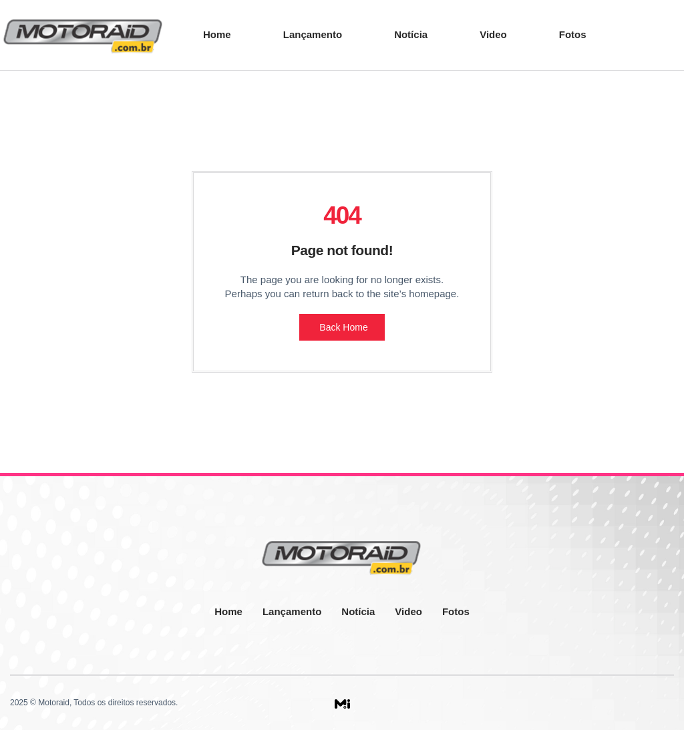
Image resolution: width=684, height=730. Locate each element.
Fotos (572, 34)
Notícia (411, 34)
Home (217, 34)
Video (493, 34)
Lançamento (312, 34)
